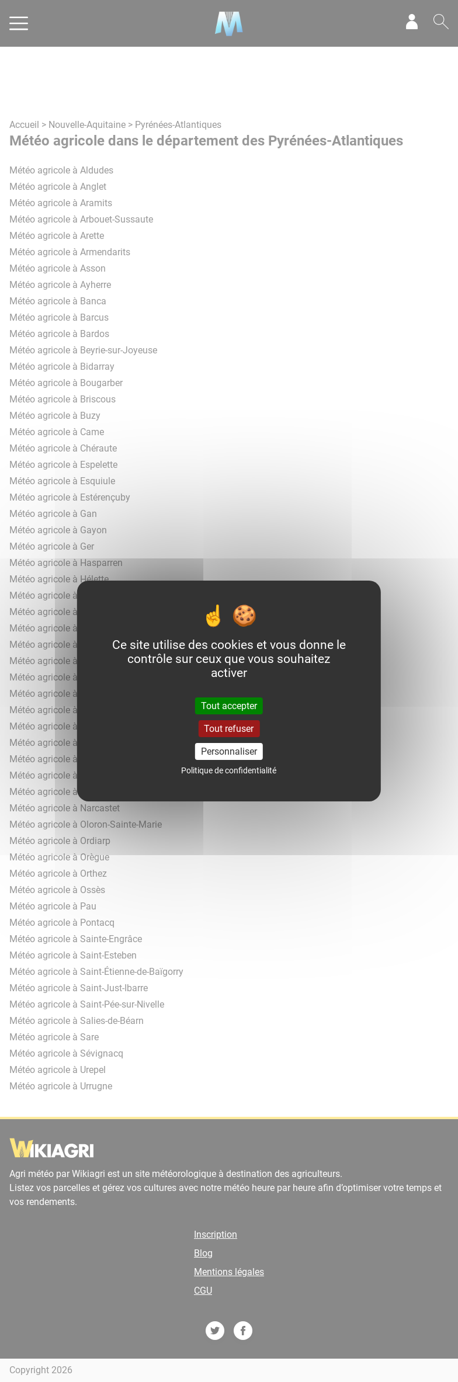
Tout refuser (229, 728)
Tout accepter (229, 705)
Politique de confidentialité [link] (228, 770)
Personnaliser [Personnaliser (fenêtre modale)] (229, 751)
